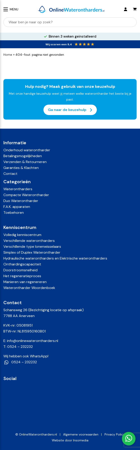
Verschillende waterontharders (29, 240)
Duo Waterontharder (20, 200)
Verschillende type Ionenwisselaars (32, 246)
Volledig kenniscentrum (22, 234)
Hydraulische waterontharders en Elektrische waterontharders (55, 258)
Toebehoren (13, 212)
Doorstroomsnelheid (20, 270)
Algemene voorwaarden (80, 434)
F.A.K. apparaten (16, 206)
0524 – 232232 (20, 346)
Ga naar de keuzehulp (70, 110)
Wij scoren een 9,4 (58, 44)
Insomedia (80, 440)
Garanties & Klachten (21, 167)
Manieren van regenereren (25, 281)
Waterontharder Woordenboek (29, 287)
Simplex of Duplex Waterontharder (31, 252)
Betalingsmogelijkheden (22, 156)
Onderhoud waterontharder (26, 150)
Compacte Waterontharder (26, 195)
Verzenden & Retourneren (25, 161)
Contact (10, 173)
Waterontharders (17, 189)
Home (7, 55)
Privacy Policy (114, 434)
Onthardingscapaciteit (22, 264)
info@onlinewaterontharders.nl (32, 340)
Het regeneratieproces (22, 276)
